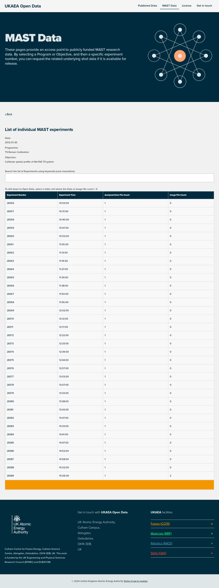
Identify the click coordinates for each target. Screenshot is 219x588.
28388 (10, 467)
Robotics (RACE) (161, 543)
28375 (10, 360)
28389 (10, 475)
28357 (10, 211)
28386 (10, 451)
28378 (10, 384)
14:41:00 (63, 434)
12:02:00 (64, 310)
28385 (10, 442)
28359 (10, 227)
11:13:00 (63, 252)
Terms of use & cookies (136, 581)
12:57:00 (64, 368)
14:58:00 (64, 459)
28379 (10, 393)
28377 (10, 376)
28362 (10, 252)
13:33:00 (64, 393)
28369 (10, 310)
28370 (10, 318)
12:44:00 (64, 360)
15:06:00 (64, 475)
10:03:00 (64, 203)
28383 (10, 426)
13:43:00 (64, 409)
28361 (10, 244)
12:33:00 (64, 343)
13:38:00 (64, 401)
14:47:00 (63, 442)
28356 (10, 203)
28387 (10, 459)
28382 (10, 417)
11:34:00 (63, 277)
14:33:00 (64, 426)
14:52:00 (64, 451)
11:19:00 (63, 261)
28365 (10, 277)
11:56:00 (63, 302)
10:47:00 (64, 227)
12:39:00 (64, 351)
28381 (10, 409)
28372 (10, 335)
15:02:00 (64, 467)
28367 (10, 294)
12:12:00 (63, 318)
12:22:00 (64, 335)
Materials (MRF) (161, 533)
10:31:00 (63, 211)
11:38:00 (63, 285)
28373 (10, 343)
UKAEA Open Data (23, 6)
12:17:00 (63, 327)
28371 (10, 327)
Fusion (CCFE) (160, 524)
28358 (10, 219)
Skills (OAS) (158, 553)
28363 (10, 261)
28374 (10, 351)
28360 (10, 236)
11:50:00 (63, 294)
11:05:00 (63, 244)
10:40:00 (64, 219)
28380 (10, 401)
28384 (10, 434)
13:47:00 (63, 417)
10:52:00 (64, 236)
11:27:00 (63, 269)
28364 (10, 269)
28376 (10, 368)
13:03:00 (64, 376)
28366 (10, 285)
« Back (8, 114)
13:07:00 (64, 384)
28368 (10, 302)
